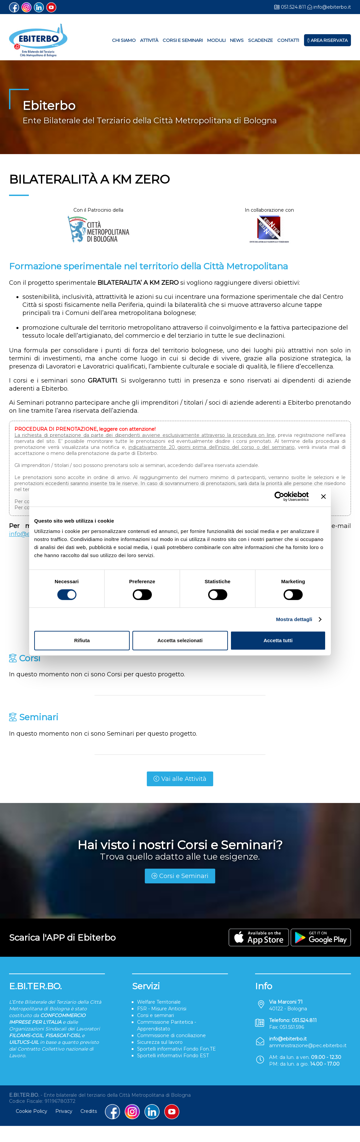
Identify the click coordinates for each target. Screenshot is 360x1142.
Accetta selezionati (179, 640)
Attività (149, 40)
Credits (88, 1111)
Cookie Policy (31, 1111)
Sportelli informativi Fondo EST (173, 1056)
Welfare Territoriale (159, 1002)
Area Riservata (327, 40)
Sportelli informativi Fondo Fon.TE (176, 1049)
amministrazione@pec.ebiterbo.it (308, 1046)
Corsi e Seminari (183, 40)
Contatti (288, 40)
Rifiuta (82, 640)
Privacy (63, 1111)
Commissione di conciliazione (171, 1035)
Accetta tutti (278, 640)
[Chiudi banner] (323, 496)
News (237, 40)
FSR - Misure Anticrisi (161, 1009)
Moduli (216, 40)
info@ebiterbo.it (332, 7)
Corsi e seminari (155, 1015)
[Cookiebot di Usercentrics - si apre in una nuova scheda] (279, 496)
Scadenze (260, 40)
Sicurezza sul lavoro (160, 1042)
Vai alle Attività (180, 779)
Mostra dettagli (294, 619)
